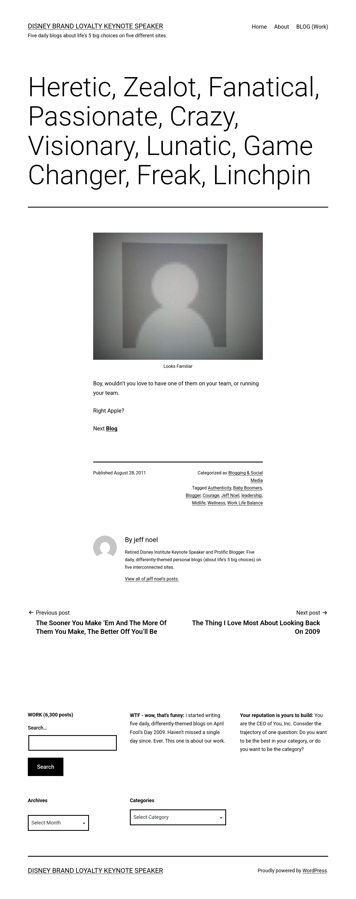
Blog (111, 428)
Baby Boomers (247, 488)
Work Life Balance (245, 503)
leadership (251, 495)
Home (259, 26)
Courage (211, 495)
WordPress (315, 870)
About (281, 26)
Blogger (193, 495)
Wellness (216, 503)
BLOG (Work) (312, 26)
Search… (37, 728)
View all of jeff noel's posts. (152, 579)
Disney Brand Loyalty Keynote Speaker (95, 26)
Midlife (199, 503)
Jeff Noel (230, 495)
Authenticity (219, 488)
